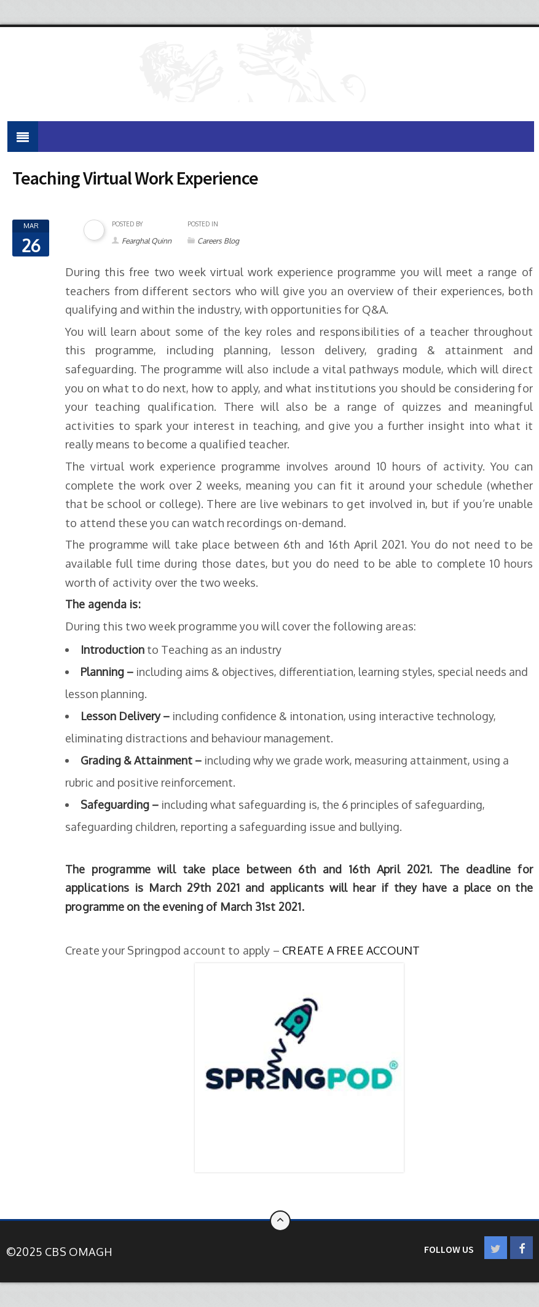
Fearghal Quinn (146, 240)
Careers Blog (218, 240)
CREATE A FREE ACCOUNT (351, 950)
